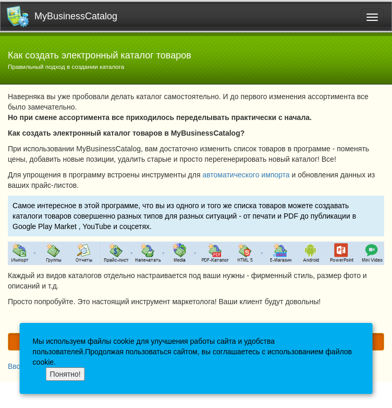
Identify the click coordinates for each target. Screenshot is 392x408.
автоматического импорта (245, 175)
